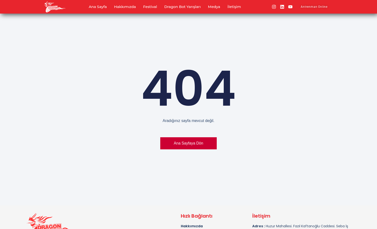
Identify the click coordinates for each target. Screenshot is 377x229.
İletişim (234, 6)
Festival (150, 6)
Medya (214, 6)
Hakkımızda (125, 6)
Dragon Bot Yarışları (182, 6)
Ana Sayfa (98, 6)
